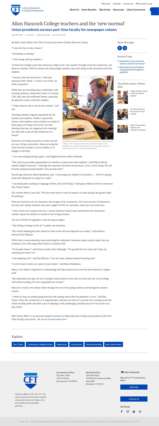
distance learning (43, 35)
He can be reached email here (51, 319)
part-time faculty (59, 35)
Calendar (117, 3)
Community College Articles (40, 344)
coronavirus (29, 35)
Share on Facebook (119, 48)
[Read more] (88, 113)
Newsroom (62, 344)
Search (150, 9)
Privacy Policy (24, 421)
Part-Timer (18, 344)
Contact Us (128, 3)
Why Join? (105, 3)
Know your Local (144, 3)
